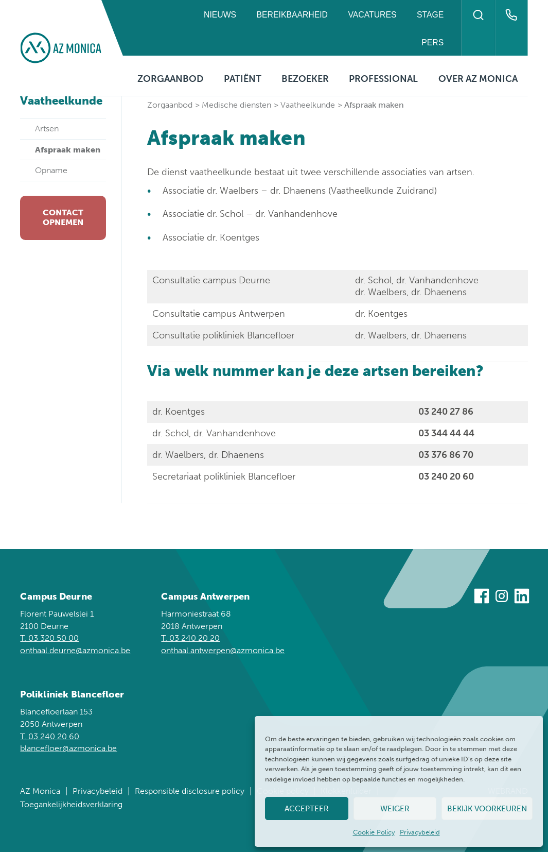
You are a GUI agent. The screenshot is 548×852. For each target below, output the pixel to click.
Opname (51, 170)
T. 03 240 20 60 (49, 736)
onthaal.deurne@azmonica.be (75, 650)
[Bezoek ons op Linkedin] (522, 598)
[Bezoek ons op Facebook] (481, 598)
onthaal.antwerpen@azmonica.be (223, 650)
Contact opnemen (63, 217)
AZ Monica (40, 791)
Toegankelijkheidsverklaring (71, 804)
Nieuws (220, 14)
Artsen (47, 128)
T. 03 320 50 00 (49, 638)
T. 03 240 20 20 (190, 638)
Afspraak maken (67, 150)
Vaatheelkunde (307, 105)
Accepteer (307, 808)
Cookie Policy (374, 832)
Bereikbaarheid (292, 14)
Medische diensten (236, 105)
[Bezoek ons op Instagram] (502, 598)
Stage (430, 14)
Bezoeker (305, 78)
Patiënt (242, 78)
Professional (383, 78)
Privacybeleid (420, 832)
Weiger (395, 808)
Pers (432, 42)
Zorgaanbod (170, 78)
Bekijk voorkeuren (487, 808)
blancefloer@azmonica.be (68, 748)
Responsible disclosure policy (189, 791)
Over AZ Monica (478, 78)
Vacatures (372, 14)
